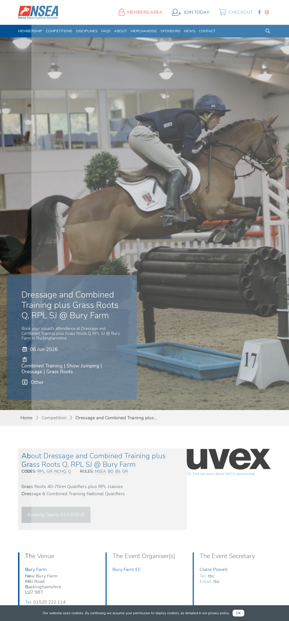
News (189, 31)
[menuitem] (30, 31)
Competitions (59, 31)
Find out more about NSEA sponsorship (221, 473)
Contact (207, 31)
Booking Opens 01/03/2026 (56, 515)
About (120, 31)
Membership (30, 31)
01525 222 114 (49, 602)
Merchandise (144, 31)
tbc (211, 576)
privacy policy (218, 613)
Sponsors (170, 31)
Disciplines (87, 31)
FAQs (106, 31)
